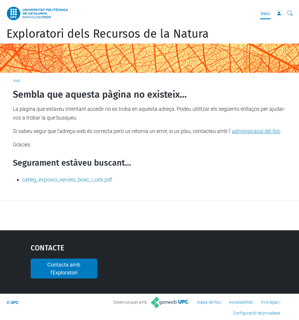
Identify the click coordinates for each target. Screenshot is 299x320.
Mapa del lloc (209, 302)
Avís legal (269, 302)
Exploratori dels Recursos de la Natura (107, 34)
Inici (265, 13)
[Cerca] (290, 13)
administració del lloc (256, 131)
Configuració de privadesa (256, 313)
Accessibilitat (241, 302)
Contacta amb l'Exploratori (63, 269)
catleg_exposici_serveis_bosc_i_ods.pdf (67, 180)
